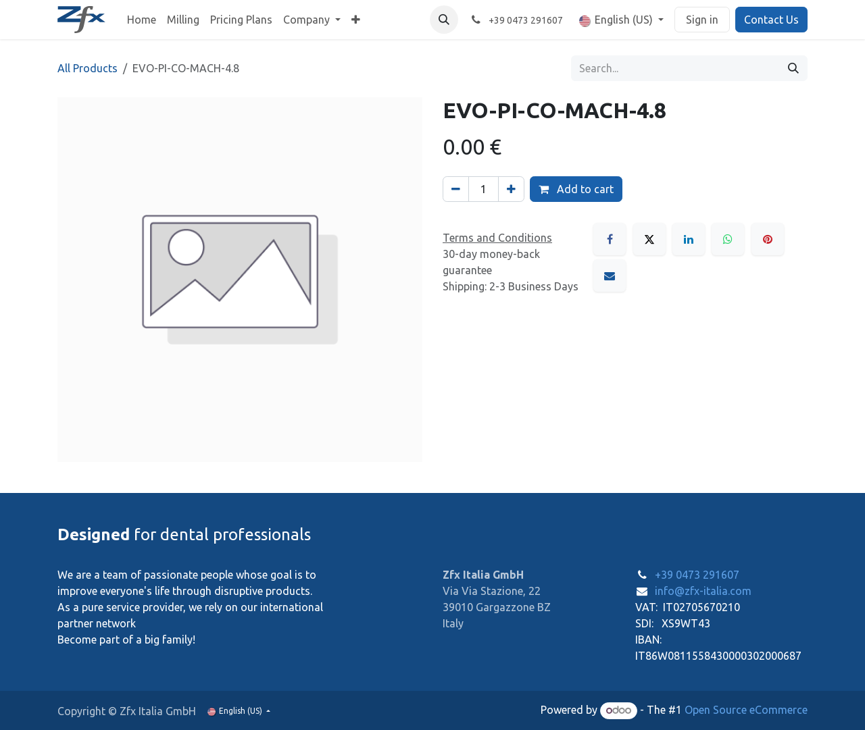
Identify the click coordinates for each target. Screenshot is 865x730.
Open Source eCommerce (746, 710)
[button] (444, 19)
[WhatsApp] (728, 239)
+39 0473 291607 (697, 575)
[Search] (793, 68)
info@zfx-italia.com (703, 591)
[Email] (609, 275)
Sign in (702, 20)
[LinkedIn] (688, 239)
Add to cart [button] (576, 189)
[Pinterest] (767, 239)
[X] (649, 239)
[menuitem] (142, 19)
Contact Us (771, 20)
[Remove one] (456, 189)
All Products (87, 68)
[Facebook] (609, 239)
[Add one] (511, 189)
